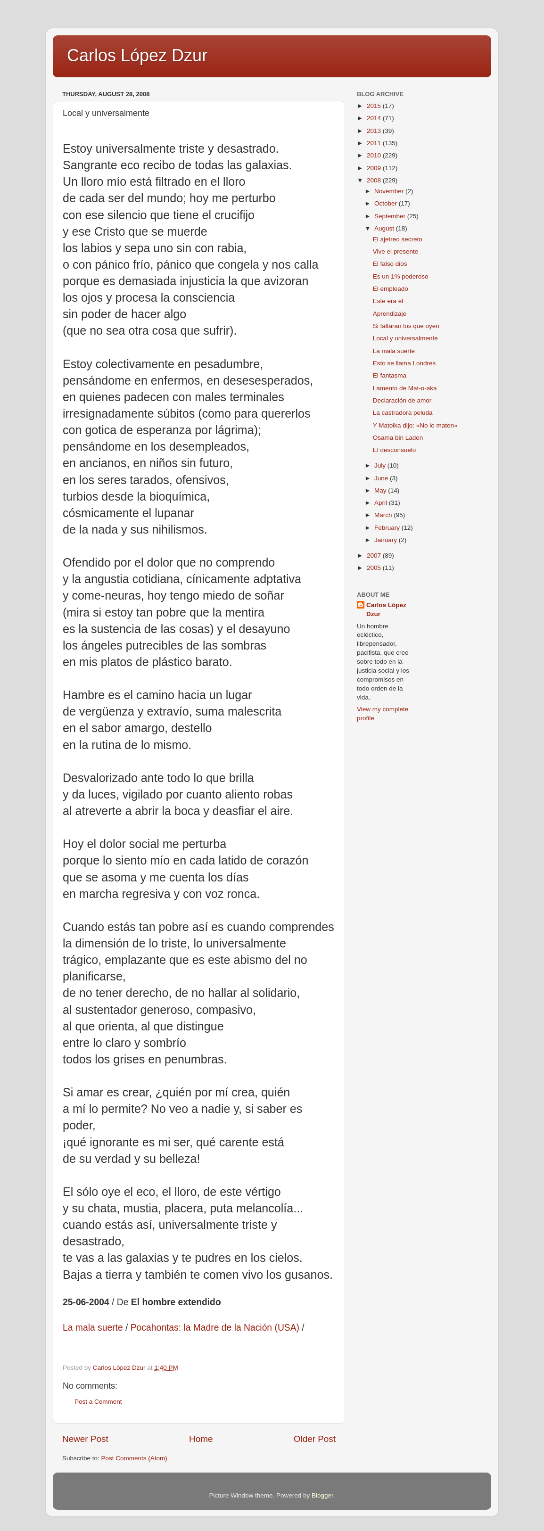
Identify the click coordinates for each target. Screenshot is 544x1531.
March (384, 515)
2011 (375, 143)
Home (201, 1439)
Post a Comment (98, 1401)
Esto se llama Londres (404, 363)
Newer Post (85, 1439)
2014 (375, 118)
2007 (375, 555)
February (388, 527)
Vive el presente (396, 251)
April (381, 502)
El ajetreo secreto (397, 239)
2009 (375, 168)
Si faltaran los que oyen (406, 325)
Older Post (315, 1439)
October (386, 203)
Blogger (322, 1495)
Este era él (388, 301)
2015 (375, 105)
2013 (375, 130)
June (382, 478)
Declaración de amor (402, 400)
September (390, 216)
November (389, 191)
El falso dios (390, 263)
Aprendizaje (389, 313)
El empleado (390, 288)
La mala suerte (394, 350)
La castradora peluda (403, 412)
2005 (375, 567)
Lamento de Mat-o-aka (405, 388)
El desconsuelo (394, 449)
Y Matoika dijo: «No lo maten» (415, 425)
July (380, 465)
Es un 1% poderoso (401, 276)
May (381, 490)
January (386, 539)
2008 (375, 180)
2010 (375, 155)
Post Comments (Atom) (134, 1458)
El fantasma (389, 375)
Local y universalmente (405, 338)
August (385, 228)
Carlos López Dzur (137, 55)
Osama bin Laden (398, 437)
